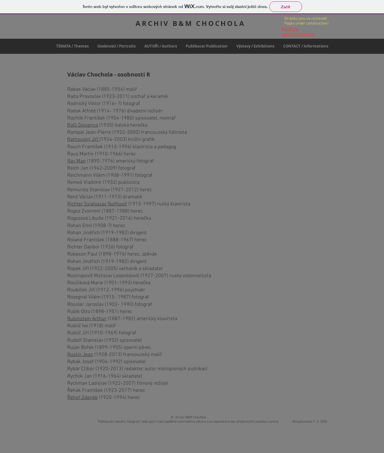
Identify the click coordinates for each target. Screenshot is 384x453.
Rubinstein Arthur (87, 319)
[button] (116, 46)
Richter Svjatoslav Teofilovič (97, 204)
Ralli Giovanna (82, 125)
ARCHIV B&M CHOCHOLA (190, 23)
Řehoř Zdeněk (82, 398)
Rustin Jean (80, 355)
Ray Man (76, 161)
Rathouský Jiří (83, 140)
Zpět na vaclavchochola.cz (297, 32)
